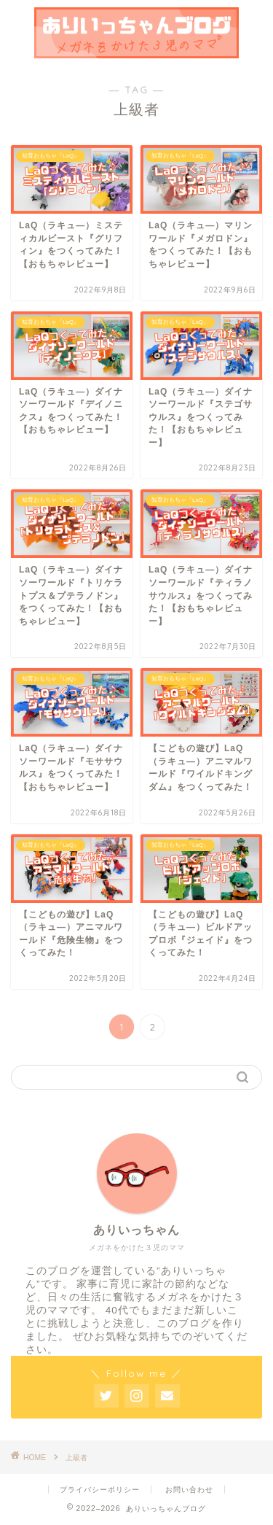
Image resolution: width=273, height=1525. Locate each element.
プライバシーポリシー (100, 1490)
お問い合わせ (189, 1490)
